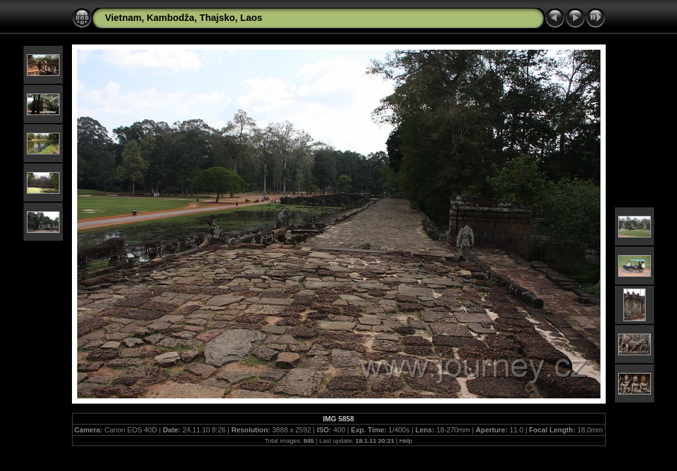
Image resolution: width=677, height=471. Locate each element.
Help (405, 440)
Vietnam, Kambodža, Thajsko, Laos (183, 17)
